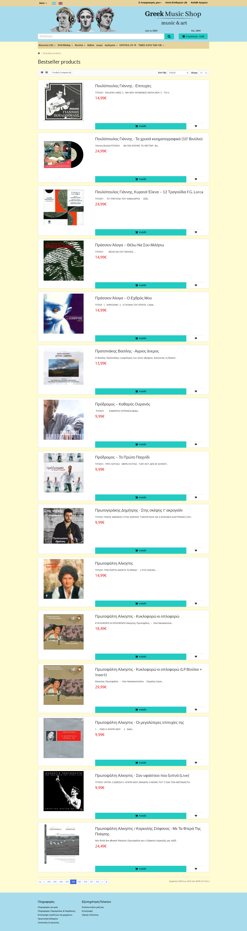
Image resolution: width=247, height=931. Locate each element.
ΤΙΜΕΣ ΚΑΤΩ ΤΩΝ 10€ (151, 45)
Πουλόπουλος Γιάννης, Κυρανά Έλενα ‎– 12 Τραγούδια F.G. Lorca (149, 191)
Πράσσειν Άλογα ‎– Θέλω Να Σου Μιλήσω (129, 244)
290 (85, 882)
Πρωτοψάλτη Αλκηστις (114, 563)
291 (91, 882)
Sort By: (162, 72)
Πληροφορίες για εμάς (48, 907)
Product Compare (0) (62, 72)
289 (79, 882)
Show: (194, 72)
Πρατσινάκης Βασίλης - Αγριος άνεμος (127, 351)
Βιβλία (90, 45)
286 (61, 882)
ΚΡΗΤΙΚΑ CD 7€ (127, 45)
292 (97, 882)
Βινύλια (80, 45)
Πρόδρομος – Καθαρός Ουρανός (122, 404)
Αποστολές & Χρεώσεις (48, 922)
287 (67, 882)
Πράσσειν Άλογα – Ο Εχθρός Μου (123, 298)
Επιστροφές (87, 911)
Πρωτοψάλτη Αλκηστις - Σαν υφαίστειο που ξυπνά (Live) (142, 775)
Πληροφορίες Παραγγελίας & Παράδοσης (56, 911)
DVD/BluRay (65, 45)
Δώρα (99, 45)
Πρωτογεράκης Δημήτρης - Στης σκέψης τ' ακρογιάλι (139, 510)
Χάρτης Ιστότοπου (90, 915)
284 (49, 882)
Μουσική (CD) (47, 45)
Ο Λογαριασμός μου (149, 2)
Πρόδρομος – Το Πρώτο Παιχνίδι (122, 457)
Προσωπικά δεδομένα (48, 919)
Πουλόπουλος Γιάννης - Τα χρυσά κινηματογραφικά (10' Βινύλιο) (149, 138)
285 (55, 882)
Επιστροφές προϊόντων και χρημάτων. (55, 915)
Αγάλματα (111, 45)
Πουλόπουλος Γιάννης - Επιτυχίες (123, 85)
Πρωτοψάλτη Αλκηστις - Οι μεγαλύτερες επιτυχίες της (139, 722)
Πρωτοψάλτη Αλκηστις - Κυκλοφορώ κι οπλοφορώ (137, 616)
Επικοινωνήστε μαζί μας (93, 907)
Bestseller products (52, 53)
